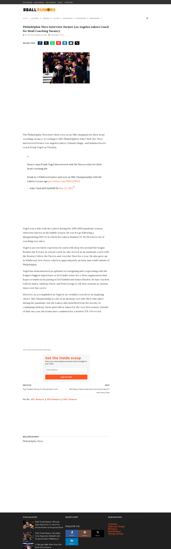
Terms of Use (115, 473)
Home (25, 18)
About (60, 2)
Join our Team (116, 466)
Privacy (112, 468)
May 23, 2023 (66, 188)
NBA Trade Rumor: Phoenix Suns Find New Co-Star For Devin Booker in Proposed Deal (49, 464)
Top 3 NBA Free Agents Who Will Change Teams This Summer (48, 533)
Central (46, 18)
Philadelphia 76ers (57, 35)
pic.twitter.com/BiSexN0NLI (64, 181)
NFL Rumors (27, 2)
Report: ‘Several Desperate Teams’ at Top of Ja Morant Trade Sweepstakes (47, 510)
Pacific (57, 18)
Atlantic (35, 18)
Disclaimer (114, 471)
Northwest (95, 18)
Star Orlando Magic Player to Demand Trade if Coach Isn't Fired (48, 499)
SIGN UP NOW (65, 381)
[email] (65, 374)
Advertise (69, 2)
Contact (112, 463)
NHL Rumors (51, 2)
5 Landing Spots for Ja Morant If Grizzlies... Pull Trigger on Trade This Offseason (48, 521)
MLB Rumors (39, 2)
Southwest (81, 18)
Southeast (68, 18)
